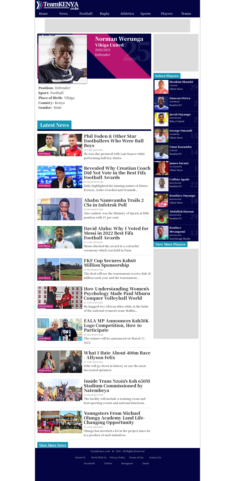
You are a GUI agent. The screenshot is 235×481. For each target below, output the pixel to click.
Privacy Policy (117, 457)
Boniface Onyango (182, 195)
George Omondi (181, 130)
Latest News (54, 124)
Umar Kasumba (181, 147)
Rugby (105, 13)
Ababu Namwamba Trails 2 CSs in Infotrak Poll (114, 202)
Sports (145, 13)
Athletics (127, 13)
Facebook (89, 463)
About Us (80, 457)
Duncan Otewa (180, 98)
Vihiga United (109, 45)
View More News (52, 445)
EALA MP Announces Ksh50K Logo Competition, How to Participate (116, 325)
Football (85, 13)
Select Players (166, 76)
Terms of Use (136, 457)
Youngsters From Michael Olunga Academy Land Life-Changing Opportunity (114, 417)
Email (145, 463)
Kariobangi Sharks (180, 238)
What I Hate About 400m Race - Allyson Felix (117, 355)
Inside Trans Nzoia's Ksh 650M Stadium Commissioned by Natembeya (117, 385)
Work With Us (98, 457)
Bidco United (177, 121)
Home (43, 13)
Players (166, 13)
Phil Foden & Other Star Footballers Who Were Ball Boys (114, 140)
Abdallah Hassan (182, 211)
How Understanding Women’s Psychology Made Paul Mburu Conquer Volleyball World (117, 293)
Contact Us (155, 457)
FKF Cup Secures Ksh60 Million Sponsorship (110, 262)
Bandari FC (176, 105)
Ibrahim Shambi (181, 82)
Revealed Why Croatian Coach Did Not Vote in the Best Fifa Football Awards (117, 172)
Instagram (127, 463)
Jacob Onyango (180, 114)
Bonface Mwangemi (177, 229)
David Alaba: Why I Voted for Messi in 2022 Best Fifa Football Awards (116, 233)
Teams (186, 13)
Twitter (108, 463)
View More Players (170, 244)
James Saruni (179, 163)
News (63, 13)
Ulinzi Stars (176, 88)
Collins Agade (179, 179)
